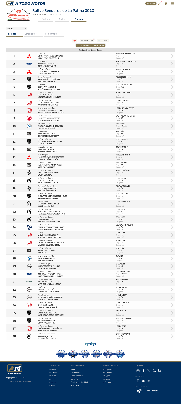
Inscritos (12, 33)
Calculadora (76, 372)
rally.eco (106, 379)
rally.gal (106, 376)
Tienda (73, 369)
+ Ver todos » (108, 382)
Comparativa (51, 33)
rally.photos (108, 369)
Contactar (75, 379)
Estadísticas (31, 33)
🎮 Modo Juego (87, 40)
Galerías (52, 382)
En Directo (53, 372)
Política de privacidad (79, 382)
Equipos (79, 19)
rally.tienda (107, 372)
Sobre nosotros (77, 376)
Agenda (52, 379)
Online (62, 19)
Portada (52, 369)
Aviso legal (75, 385)
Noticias (46, 19)
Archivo (52, 385)
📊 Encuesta (103, 40)
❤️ (74, 40)
